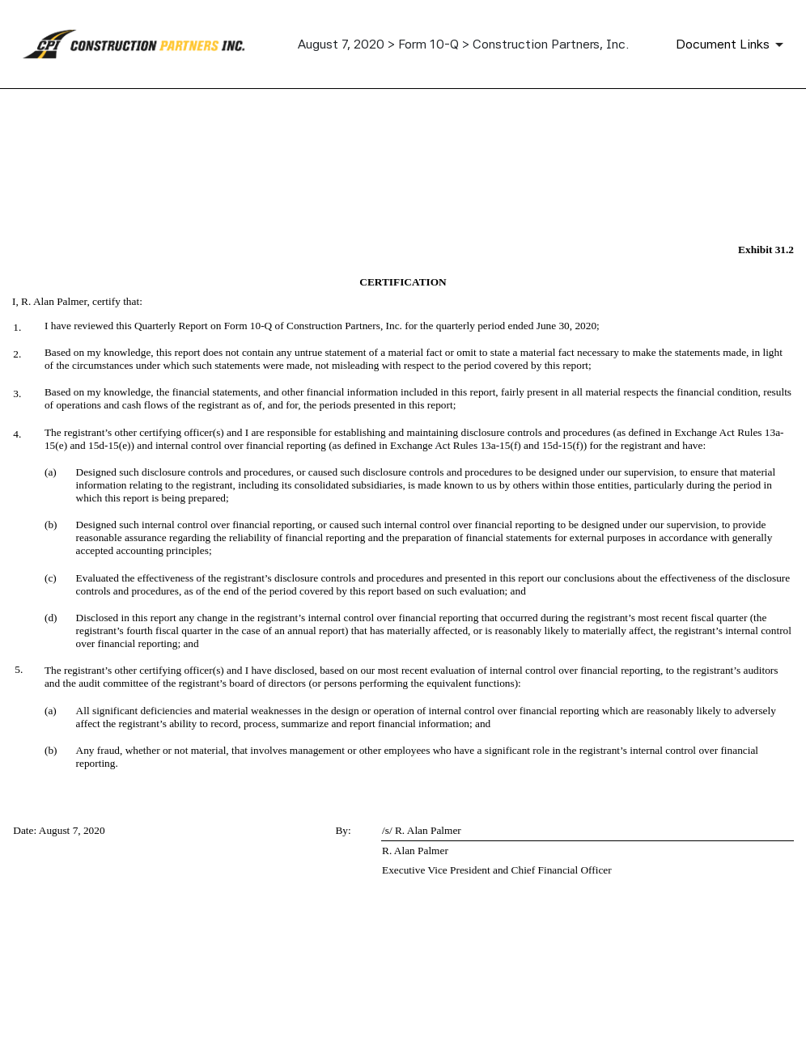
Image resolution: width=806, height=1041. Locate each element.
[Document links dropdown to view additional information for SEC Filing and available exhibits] (732, 44)
